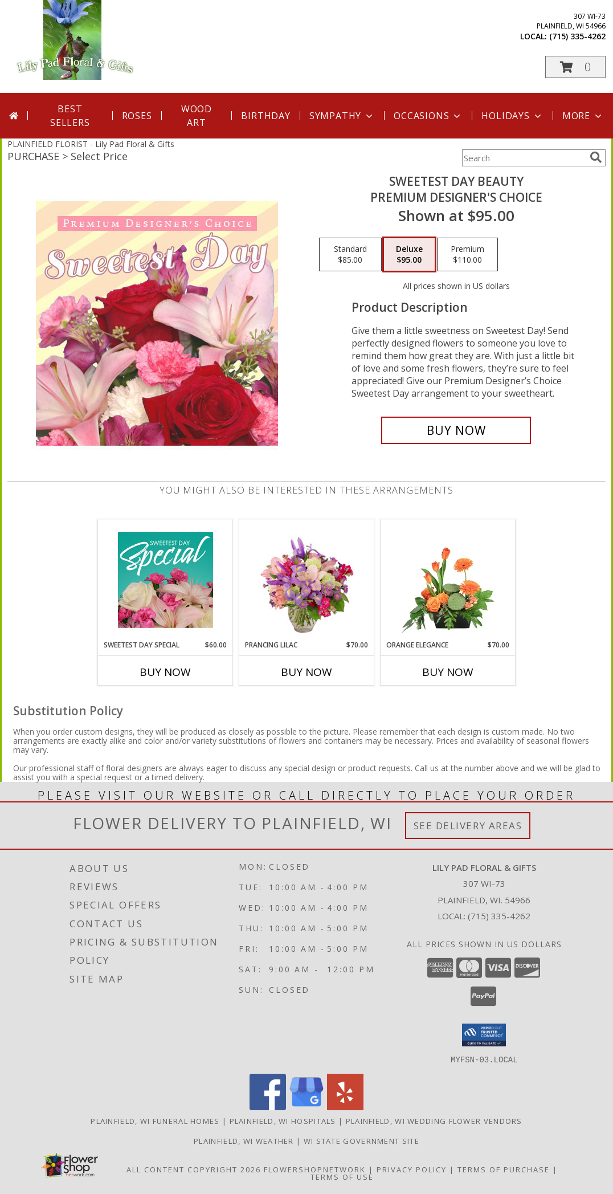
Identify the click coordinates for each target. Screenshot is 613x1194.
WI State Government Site (361, 1140)
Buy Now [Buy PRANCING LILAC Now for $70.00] (306, 672)
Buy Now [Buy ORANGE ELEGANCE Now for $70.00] (447, 672)
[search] (596, 157)
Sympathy (342, 115)
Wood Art (196, 116)
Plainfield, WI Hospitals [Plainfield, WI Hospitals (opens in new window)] (283, 1120)
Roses (137, 115)
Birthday (265, 115)
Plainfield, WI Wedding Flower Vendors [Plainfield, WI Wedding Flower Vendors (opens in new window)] (434, 1120)
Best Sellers (70, 116)
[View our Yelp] (345, 1106)
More (583, 115)
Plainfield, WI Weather (244, 1140)
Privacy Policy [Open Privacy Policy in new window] (412, 1169)
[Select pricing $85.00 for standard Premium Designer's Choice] (350, 254)
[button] (575, 67)
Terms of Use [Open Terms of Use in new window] (342, 1176)
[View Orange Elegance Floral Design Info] (448, 579)
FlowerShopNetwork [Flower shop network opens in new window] (315, 1169)
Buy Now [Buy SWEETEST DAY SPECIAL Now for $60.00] (165, 672)
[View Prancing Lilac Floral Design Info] (306, 579)
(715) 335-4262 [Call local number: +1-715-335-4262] (577, 36)
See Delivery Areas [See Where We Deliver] (468, 825)
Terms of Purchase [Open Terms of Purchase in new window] (503, 1169)
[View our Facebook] (268, 1106)
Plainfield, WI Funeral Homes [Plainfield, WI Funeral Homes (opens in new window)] (155, 1120)
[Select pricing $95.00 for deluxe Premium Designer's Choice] (409, 254)
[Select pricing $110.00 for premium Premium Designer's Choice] (467, 254)
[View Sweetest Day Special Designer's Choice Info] (165, 579)
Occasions (428, 115)
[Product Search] (524, 158)
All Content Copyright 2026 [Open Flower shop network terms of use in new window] (193, 1169)
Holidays (512, 115)
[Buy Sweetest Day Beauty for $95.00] (456, 430)
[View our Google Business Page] (306, 1106)
